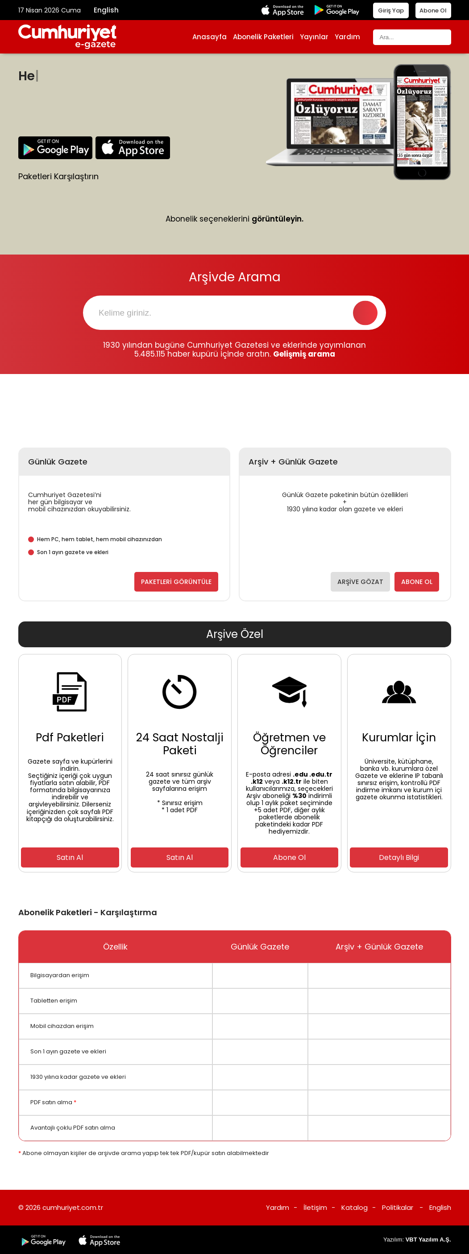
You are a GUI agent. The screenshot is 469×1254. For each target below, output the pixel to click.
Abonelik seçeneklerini (234, 219)
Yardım (347, 36)
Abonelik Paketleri (263, 36)
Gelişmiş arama (304, 354)
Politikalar (397, 1207)
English (106, 10)
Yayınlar (314, 36)
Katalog (354, 1207)
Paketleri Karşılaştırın (58, 176)
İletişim (315, 1207)
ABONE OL (416, 581)
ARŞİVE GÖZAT (360, 581)
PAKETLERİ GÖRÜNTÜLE (176, 581)
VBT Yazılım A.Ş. (428, 1239)
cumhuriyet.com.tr (72, 1207)
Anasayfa (209, 36)
